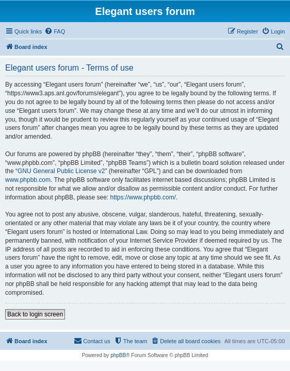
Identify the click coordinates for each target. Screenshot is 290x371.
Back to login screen (35, 314)
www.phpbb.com (28, 179)
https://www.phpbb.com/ (142, 197)
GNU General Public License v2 (61, 171)
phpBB (118, 355)
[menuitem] (54, 31)
